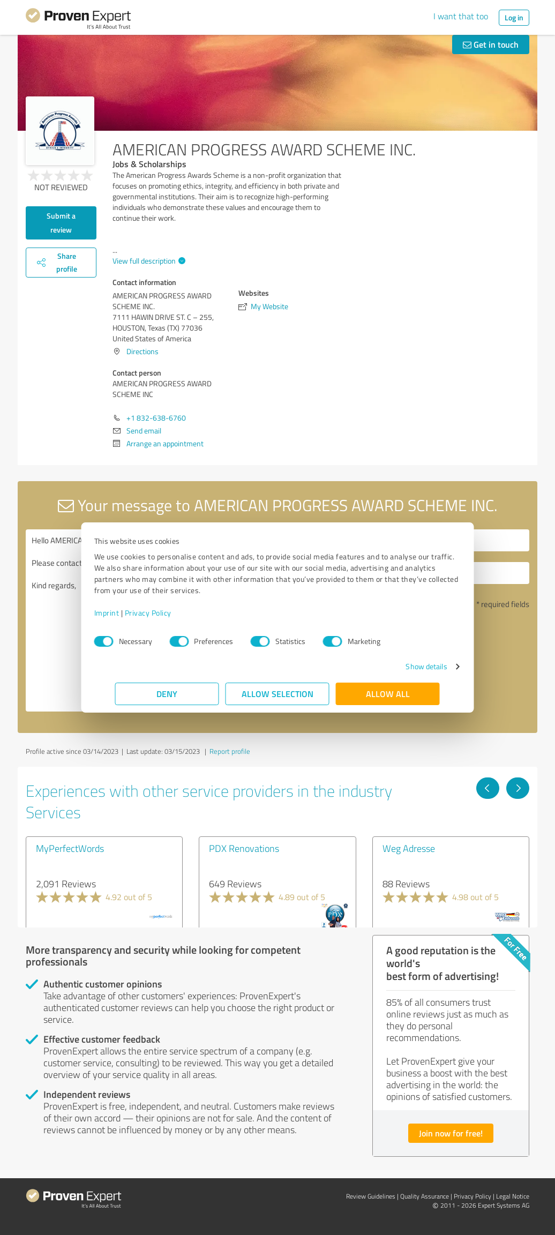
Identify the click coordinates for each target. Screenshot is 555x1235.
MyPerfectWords (70, 848)
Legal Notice (512, 1196)
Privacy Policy (169, 613)
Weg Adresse (408, 848)
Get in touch (491, 44)
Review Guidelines (370, 1196)
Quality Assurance (424, 1196)
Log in (514, 17)
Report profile (229, 751)
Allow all (388, 693)
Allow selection (277, 693)
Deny (167, 693)
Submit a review (61, 223)
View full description (147, 261)
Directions (142, 351)
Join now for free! (451, 1133)
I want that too (460, 16)
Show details (405, 666)
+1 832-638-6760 (156, 418)
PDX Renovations (244, 848)
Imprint (127, 613)
